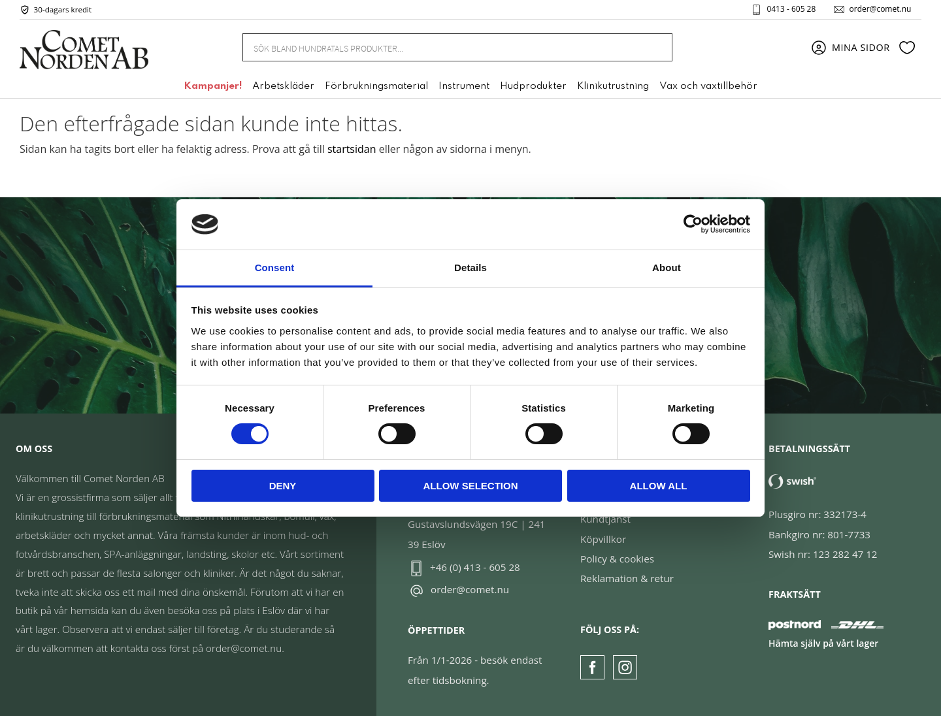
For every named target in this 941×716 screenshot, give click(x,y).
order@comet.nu (880, 9)
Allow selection (470, 485)
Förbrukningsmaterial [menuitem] (376, 87)
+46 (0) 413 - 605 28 (475, 567)
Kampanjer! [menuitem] (213, 87)
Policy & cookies (617, 558)
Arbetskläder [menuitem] (283, 87)
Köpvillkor (603, 538)
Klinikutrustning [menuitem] (613, 87)
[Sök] (655, 47)
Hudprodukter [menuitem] (533, 87)
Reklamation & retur (627, 578)
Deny (283, 485)
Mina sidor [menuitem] (861, 47)
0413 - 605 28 (791, 9)
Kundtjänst (605, 518)
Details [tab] (470, 267)
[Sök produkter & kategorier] (441, 47)
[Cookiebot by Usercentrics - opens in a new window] (693, 224)
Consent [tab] (275, 267)
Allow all (658, 485)
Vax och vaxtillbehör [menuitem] (708, 87)
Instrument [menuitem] (463, 87)
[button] (907, 47)
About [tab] (666, 267)
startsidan (351, 149)
